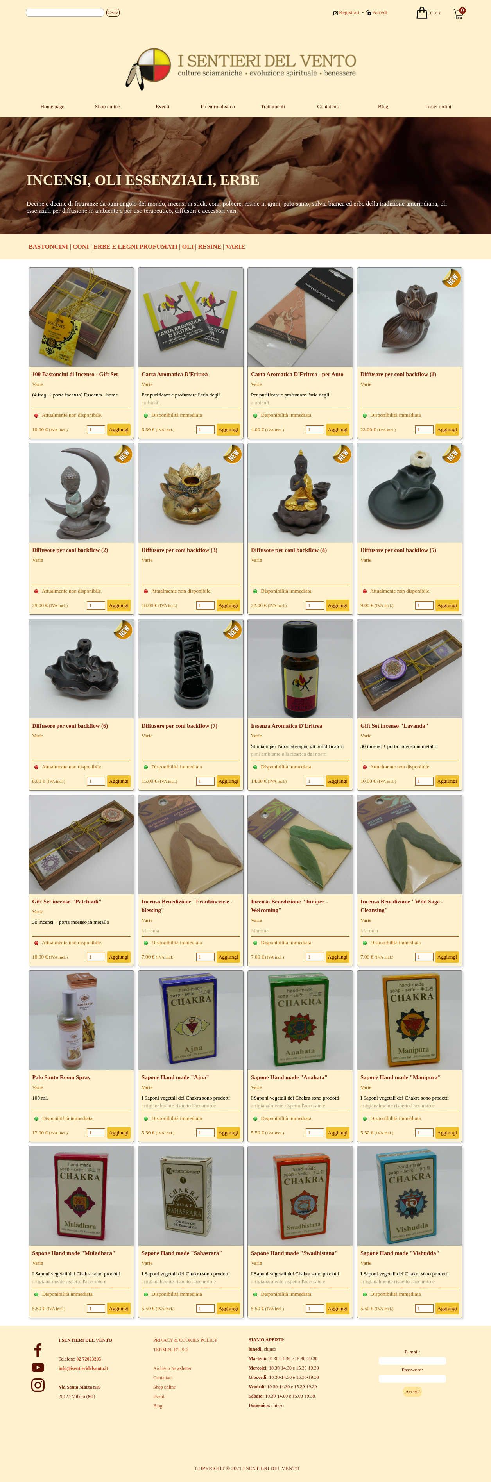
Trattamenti (273, 106)
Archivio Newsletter (172, 1368)
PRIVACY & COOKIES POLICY (185, 1340)
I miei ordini (438, 106)
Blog (383, 106)
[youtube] (38, 1367)
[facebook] (38, 1350)
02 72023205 (88, 1359)
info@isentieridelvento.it (83, 1368)
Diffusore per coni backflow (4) (289, 550)
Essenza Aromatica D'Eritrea (287, 726)
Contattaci (328, 106)
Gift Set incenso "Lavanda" (394, 726)
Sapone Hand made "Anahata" (289, 1077)
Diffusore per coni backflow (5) (398, 550)
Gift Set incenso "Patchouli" (67, 901)
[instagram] (38, 1385)
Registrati (349, 12)
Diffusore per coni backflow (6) (70, 726)
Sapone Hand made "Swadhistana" (294, 1253)
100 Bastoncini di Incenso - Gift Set (75, 374)
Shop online (107, 106)
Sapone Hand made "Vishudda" (399, 1253)
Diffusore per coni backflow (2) (70, 550)
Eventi (163, 106)
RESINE (210, 246)
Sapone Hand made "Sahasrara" (182, 1253)
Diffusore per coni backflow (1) (398, 374)
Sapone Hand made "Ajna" (175, 1077)
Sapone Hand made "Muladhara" (73, 1253)
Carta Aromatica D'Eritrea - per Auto (297, 374)
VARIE (236, 246)
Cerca (113, 12)
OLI (188, 246)
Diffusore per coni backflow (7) (179, 726)
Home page (52, 106)
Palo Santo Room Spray (61, 1077)
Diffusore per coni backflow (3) (179, 550)
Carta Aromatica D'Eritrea (175, 374)
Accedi (380, 12)
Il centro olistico (218, 106)
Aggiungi (119, 429)
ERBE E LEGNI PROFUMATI (135, 246)
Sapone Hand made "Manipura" (400, 1077)
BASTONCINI (48, 246)
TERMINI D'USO (170, 1349)
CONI (81, 246)
